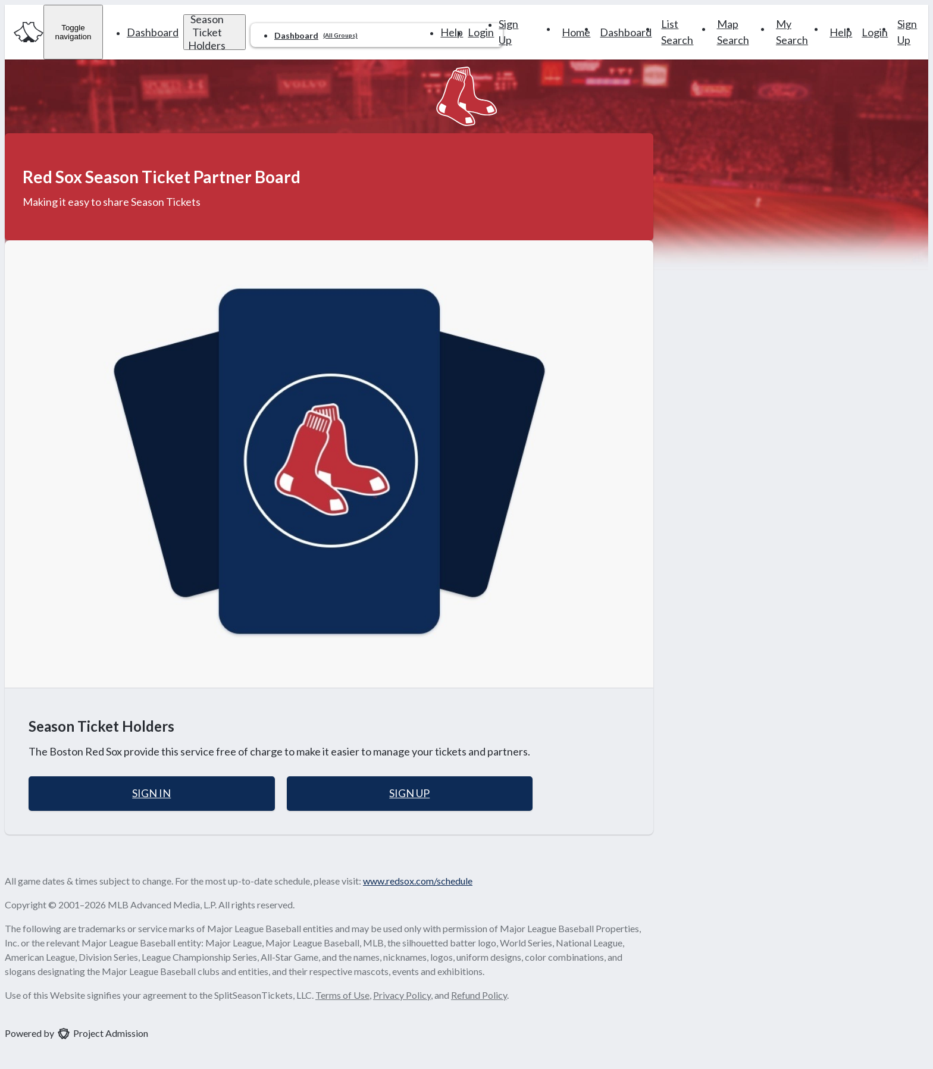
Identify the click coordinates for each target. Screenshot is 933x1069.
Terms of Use (342, 995)
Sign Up (508, 31)
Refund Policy (479, 995)
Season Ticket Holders (207, 32)
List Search (677, 31)
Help (451, 32)
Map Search (733, 31)
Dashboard (153, 32)
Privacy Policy (402, 995)
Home (576, 32)
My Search (792, 31)
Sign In (151, 793)
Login (481, 32)
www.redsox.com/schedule (417, 880)
